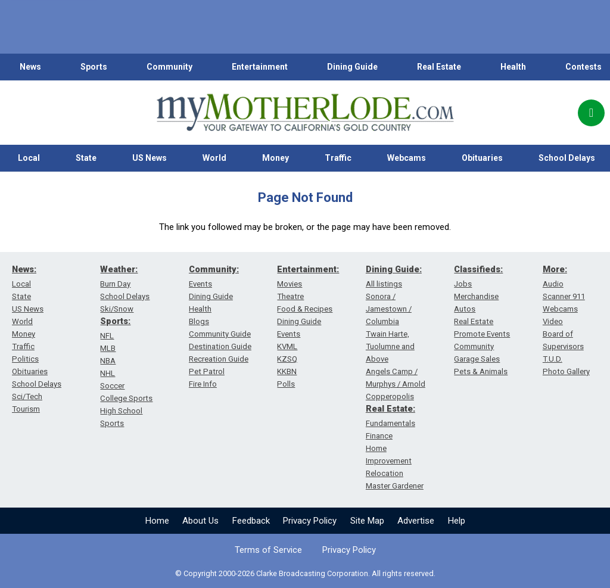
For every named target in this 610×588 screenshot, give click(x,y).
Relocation (384, 473)
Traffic (338, 158)
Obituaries (482, 158)
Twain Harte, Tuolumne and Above (390, 346)
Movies (289, 283)
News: (24, 269)
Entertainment (260, 66)
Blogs (199, 321)
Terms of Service (268, 550)
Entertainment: (308, 269)
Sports (93, 66)
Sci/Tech (27, 396)
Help (456, 520)
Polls (286, 383)
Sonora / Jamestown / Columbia (389, 309)
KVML (287, 346)
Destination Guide (220, 346)
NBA (108, 360)
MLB (108, 348)
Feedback (251, 520)
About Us (200, 520)
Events (200, 283)
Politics (25, 358)
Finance (379, 435)
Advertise (415, 520)
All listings (384, 283)
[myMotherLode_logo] (305, 112)
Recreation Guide (218, 358)
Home (157, 520)
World (214, 158)
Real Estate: (390, 408)
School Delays (36, 383)
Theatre (290, 296)
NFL (107, 335)
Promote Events (482, 333)
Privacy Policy (310, 520)
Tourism (26, 409)
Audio (553, 283)
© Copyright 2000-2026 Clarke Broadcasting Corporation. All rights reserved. (305, 573)
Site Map (367, 520)
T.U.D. (552, 358)
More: (555, 269)
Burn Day (115, 283)
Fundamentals (390, 423)
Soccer (112, 385)
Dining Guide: (394, 269)
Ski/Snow (116, 308)
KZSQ (287, 358)
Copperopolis (390, 396)
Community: (214, 269)
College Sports (126, 398)
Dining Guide (352, 66)
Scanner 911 (564, 296)
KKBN (287, 371)
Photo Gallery (566, 371)
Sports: (115, 321)
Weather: (119, 269)
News (30, 66)
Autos (464, 308)
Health (513, 66)
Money (275, 158)
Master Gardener (395, 485)
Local (29, 158)
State (86, 158)
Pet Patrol (207, 371)
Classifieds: (478, 269)
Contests (583, 66)
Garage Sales (477, 358)
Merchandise (476, 296)
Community (169, 66)
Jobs (463, 283)
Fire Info (203, 383)
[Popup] (591, 112)
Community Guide (220, 333)
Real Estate (439, 66)
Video (553, 321)
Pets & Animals (481, 371)
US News (149, 158)
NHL (107, 373)
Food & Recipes (304, 308)
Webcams (406, 158)
